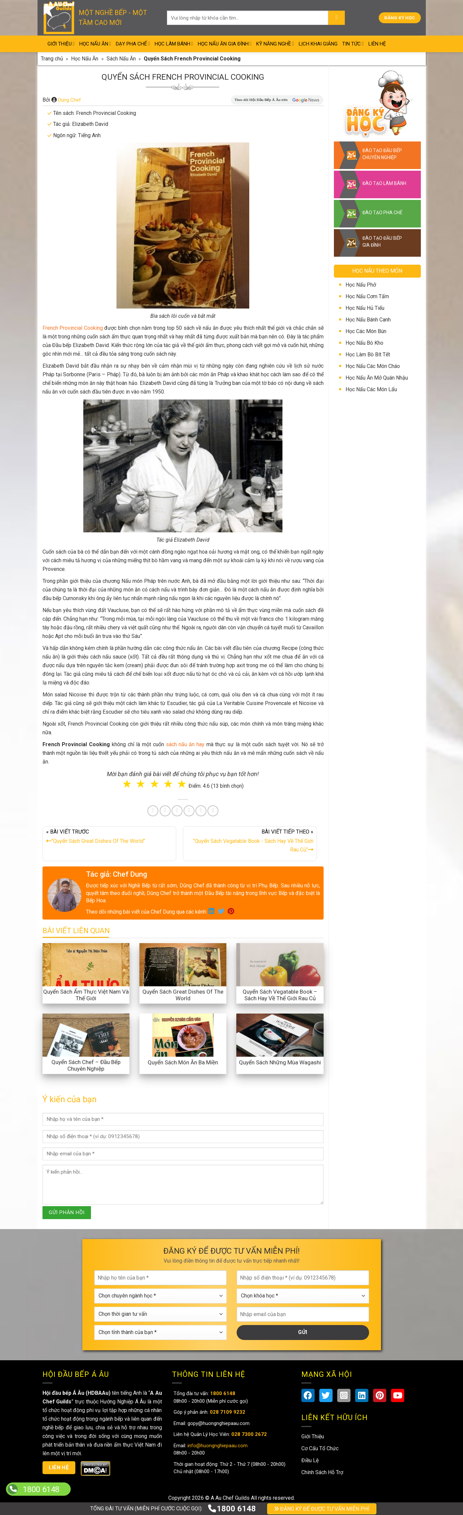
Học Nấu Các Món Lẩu (371, 389)
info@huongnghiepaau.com (217, 1446)
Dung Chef (69, 100)
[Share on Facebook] (152, 810)
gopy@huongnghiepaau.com (218, 1423)
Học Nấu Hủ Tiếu (365, 308)
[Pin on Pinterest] (177, 810)
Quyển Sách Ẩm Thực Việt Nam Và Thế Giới (86, 995)
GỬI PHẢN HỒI (67, 1212)
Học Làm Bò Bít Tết (368, 354)
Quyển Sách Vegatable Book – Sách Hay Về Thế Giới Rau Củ (280, 995)
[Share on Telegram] (212, 810)
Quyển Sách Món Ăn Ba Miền (183, 1062)
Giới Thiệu (61, 44)
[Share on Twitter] (165, 810)
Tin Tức (353, 44)
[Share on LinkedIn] (189, 810)
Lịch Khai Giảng (318, 44)
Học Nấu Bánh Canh (368, 319)
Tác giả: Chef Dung (116, 874)
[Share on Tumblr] (200, 810)
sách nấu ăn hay (185, 744)
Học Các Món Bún (366, 331)
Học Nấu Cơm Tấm (367, 296)
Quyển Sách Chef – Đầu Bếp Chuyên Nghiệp (85, 1065)
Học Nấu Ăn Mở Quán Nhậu (377, 378)
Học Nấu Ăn (95, 44)
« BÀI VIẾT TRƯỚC (109, 838)
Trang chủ (52, 58)
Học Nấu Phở (361, 285)
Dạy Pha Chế (133, 44)
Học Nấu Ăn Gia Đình (225, 44)
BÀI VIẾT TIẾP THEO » (250, 842)
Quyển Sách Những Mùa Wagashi (280, 1062)
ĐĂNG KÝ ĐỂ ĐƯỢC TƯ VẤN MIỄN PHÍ (321, 1509)
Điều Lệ (310, 1460)
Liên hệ (59, 1467)
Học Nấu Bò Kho (364, 343)
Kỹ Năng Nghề (275, 44)
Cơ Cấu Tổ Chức (320, 1448)
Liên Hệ (377, 44)
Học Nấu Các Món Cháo (373, 366)
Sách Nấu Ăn (121, 58)
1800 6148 (231, 1508)
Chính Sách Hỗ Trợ (322, 1472)
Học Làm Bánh (174, 44)
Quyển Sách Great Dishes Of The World (182, 995)
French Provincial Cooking (72, 328)
